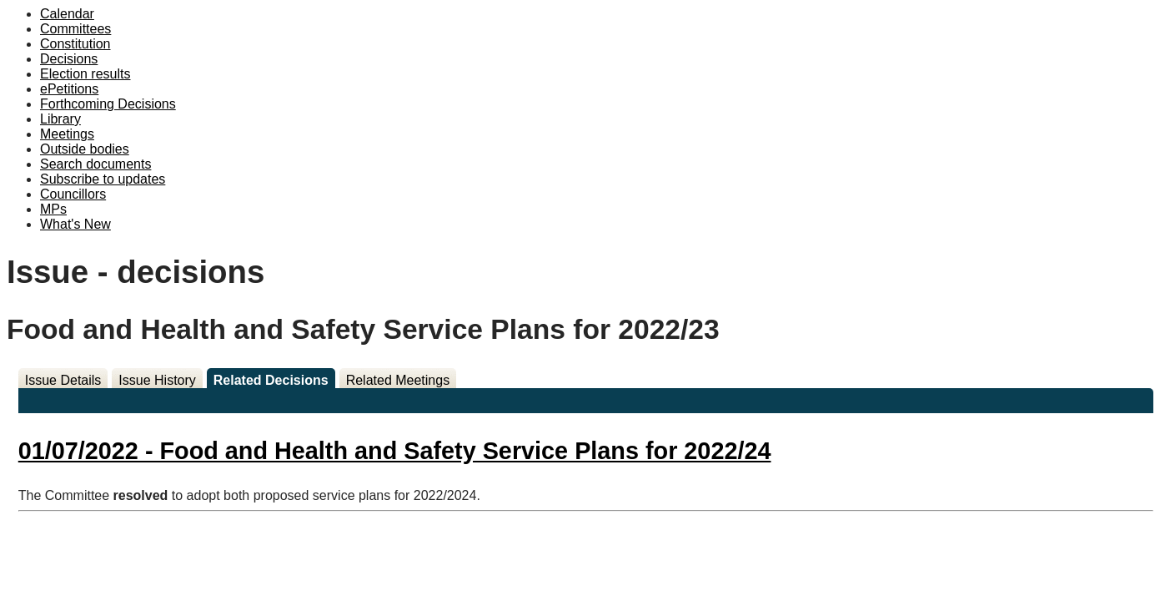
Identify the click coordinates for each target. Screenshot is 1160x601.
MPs (53, 209)
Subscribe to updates (102, 179)
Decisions (69, 59)
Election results (85, 74)
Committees (75, 29)
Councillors (73, 194)
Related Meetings (398, 380)
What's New (75, 224)
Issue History (156, 380)
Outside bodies (84, 149)
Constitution (75, 44)
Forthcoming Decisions (108, 104)
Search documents (95, 164)
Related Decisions (271, 380)
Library (60, 119)
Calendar (67, 14)
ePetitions (69, 89)
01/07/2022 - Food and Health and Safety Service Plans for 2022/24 (394, 450)
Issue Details (63, 380)
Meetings (67, 134)
